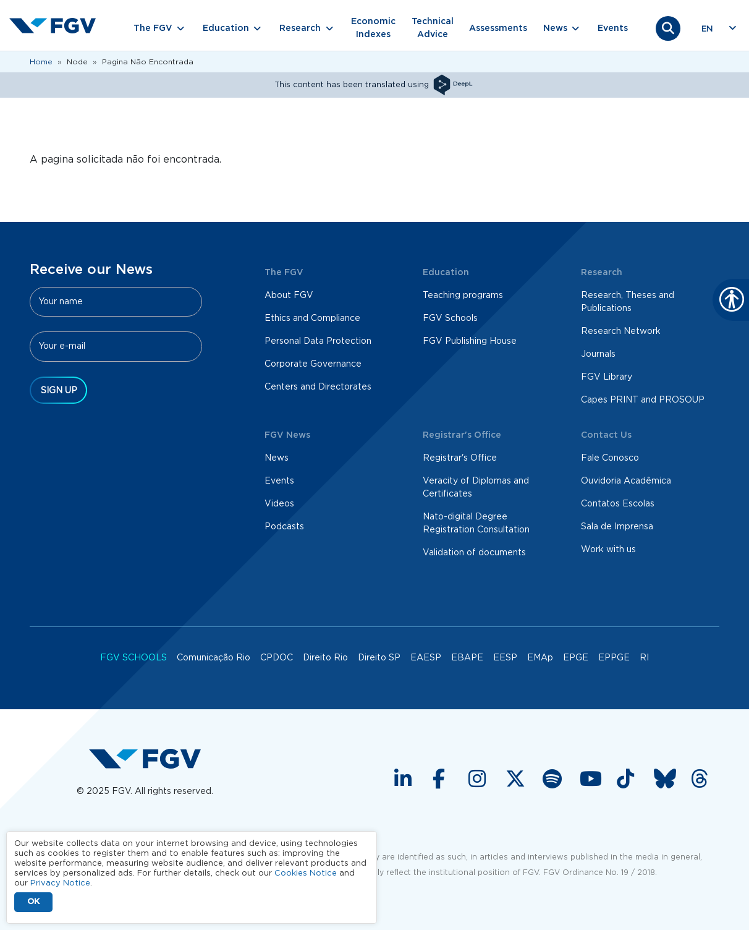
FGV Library (606, 377)
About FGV (288, 295)
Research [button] (300, 28)
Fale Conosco (610, 458)
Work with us (608, 549)
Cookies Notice (305, 873)
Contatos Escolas (617, 504)
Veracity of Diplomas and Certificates (476, 487)
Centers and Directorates (317, 387)
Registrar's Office (460, 458)
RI (644, 658)
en (707, 29)
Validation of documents (474, 552)
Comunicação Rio (213, 658)
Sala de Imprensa (617, 527)
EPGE (575, 658)
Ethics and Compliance (312, 318)
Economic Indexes (373, 28)
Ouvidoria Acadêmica (626, 481)
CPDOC (276, 658)
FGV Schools (450, 318)
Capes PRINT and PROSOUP (643, 400)
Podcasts (284, 527)
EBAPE (467, 658)
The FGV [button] (152, 28)
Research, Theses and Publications (627, 302)
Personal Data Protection (317, 341)
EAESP (425, 658)
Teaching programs (463, 295)
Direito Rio (325, 658)
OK (33, 902)
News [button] (555, 28)
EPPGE (614, 658)
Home (41, 62)
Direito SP (379, 658)
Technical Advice (433, 28)
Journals (598, 354)
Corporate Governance (313, 364)
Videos (279, 504)
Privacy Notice (60, 883)
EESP (505, 658)
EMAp (540, 658)
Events (613, 28)
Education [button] (226, 28)
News (276, 458)
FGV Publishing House (470, 341)
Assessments (498, 28)
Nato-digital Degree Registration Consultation (476, 523)
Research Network (621, 331)
